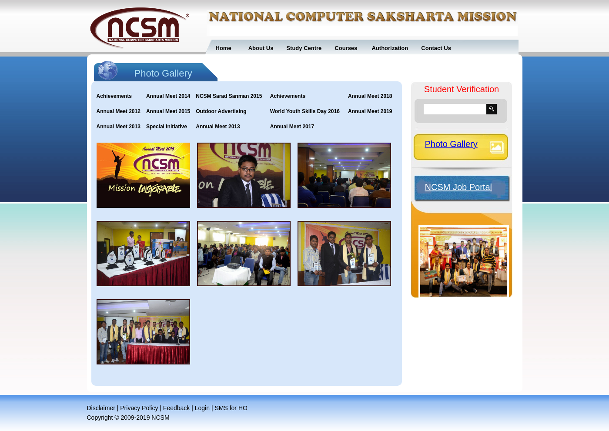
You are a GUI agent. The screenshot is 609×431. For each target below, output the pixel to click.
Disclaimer (101, 407)
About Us (261, 48)
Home (223, 48)
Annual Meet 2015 (168, 111)
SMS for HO (230, 407)
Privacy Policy (139, 407)
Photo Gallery (451, 144)
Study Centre (303, 48)
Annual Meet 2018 (370, 96)
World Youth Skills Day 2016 (305, 111)
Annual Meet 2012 (119, 111)
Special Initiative (166, 127)
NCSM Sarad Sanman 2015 (229, 96)
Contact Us (436, 48)
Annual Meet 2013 (119, 127)
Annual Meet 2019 (370, 111)
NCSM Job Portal (458, 187)
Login (202, 407)
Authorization (389, 48)
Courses (346, 48)
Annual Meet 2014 (168, 96)
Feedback (176, 407)
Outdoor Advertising (221, 111)
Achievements (114, 96)
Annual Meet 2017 (292, 127)
